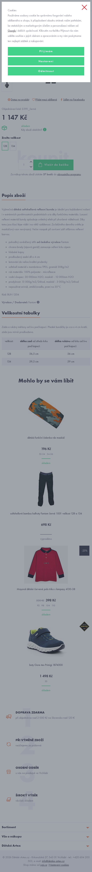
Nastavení (46, 61)
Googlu (12, 30)
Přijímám (46, 51)
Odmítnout (46, 71)
